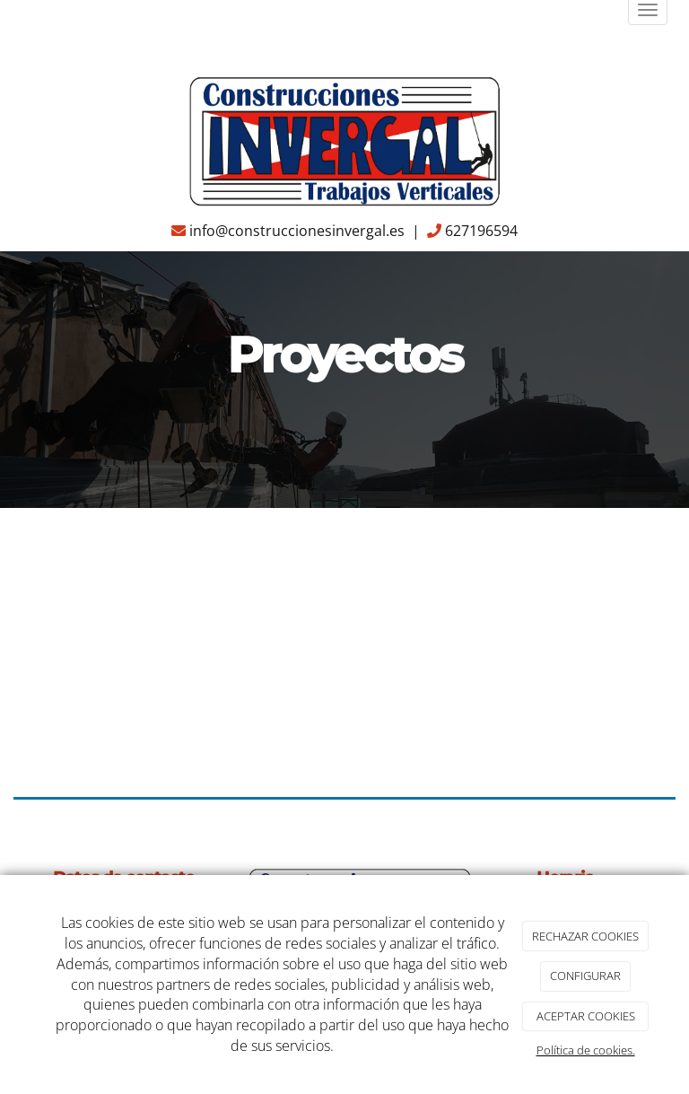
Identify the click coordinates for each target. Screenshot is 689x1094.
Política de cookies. (585, 1050)
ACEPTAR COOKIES (585, 1016)
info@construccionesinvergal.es (297, 231)
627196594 (481, 231)
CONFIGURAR (585, 975)
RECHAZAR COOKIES (585, 936)
